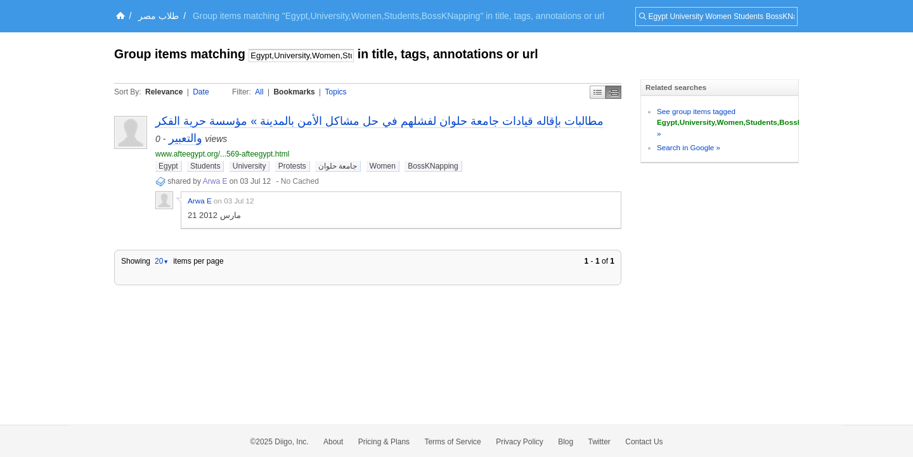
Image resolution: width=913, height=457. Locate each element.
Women (383, 166)
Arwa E (215, 181)
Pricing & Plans (384, 441)
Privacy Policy (519, 441)
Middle (613, 92)
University (249, 166)
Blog (565, 441)
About (333, 441)
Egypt (168, 166)
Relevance (164, 91)
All (259, 91)
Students (205, 166)
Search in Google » (688, 147)
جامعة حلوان (337, 166)
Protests (292, 166)
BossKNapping (433, 166)
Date (201, 91)
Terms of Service (452, 441)
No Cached (300, 181)
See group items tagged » (744, 122)
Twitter (599, 441)
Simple (597, 92)
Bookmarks (293, 91)
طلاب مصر (158, 16)
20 (162, 261)
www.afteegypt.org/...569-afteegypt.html (222, 154)
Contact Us (644, 441)
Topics (336, 91)
